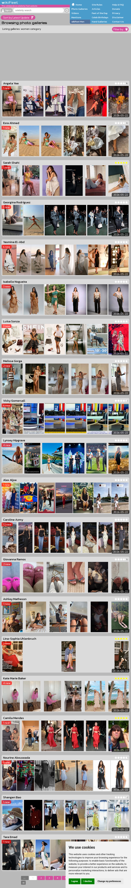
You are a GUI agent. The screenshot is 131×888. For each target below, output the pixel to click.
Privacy (116, 13)
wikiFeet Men (77, 21)
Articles (96, 9)
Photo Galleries (79, 9)
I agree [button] (74, 881)
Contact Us (118, 21)
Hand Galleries (99, 21)
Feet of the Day (100, 13)
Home (79, 4)
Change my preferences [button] (109, 881)
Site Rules (97, 4)
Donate (116, 9)
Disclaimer (117, 17)
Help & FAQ (118, 4)
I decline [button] (88, 881)
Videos (75, 13)
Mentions (76, 17)
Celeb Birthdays (100, 17)
